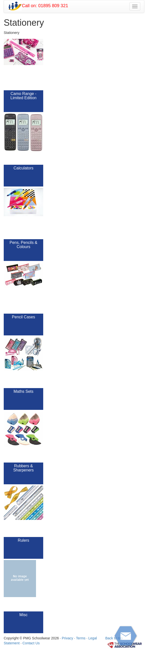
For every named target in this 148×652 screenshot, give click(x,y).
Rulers (23, 540)
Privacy (67, 638)
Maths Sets (23, 391)
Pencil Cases (23, 317)
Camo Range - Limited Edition (23, 96)
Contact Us (31, 643)
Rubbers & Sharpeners (23, 468)
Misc (23, 615)
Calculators (23, 168)
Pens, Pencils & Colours (23, 244)
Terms (80, 638)
